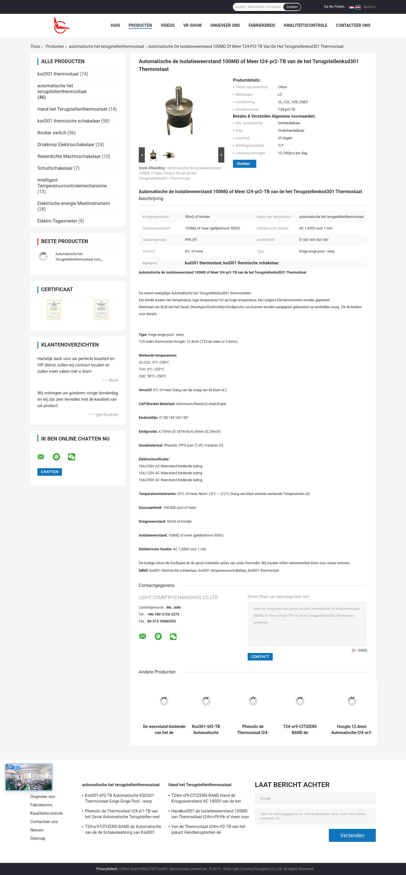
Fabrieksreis (261, 25)
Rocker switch (51, 133)
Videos (168, 25)
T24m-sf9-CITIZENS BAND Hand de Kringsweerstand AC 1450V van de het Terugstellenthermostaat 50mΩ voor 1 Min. (206, 799)
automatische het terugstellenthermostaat (106, 46)
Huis (115, 25)
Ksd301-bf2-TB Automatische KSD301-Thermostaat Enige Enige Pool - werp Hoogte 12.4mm (206, 729)
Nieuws (37, 830)
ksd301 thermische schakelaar (68, 121)
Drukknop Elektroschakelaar (65, 144)
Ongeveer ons (225, 25)
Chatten (243, 163)
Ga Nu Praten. (334, 7)
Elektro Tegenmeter (57, 221)
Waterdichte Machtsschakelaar (69, 156)
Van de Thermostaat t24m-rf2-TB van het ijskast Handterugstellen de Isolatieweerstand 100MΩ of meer (208, 830)
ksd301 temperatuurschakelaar (222, 571)
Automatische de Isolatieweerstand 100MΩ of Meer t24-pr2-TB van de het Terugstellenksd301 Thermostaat (180, 173)
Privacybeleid (106, 869)
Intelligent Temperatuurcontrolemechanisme (72, 183)
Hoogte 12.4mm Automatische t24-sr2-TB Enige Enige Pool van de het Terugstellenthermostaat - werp (351, 729)
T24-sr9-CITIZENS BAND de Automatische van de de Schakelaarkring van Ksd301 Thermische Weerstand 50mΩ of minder (300, 729)
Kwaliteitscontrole (305, 25)
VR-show (192, 25)
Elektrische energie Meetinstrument (73, 203)
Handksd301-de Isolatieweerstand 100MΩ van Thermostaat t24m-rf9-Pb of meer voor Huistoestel (210, 815)
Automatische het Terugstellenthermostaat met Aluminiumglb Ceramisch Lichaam (81, 259)
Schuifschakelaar (55, 168)
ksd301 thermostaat (58, 74)
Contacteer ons (353, 25)
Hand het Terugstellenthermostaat (72, 109)
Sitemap (37, 838)
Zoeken (292, 7)
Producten (140, 25)
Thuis (35, 46)
